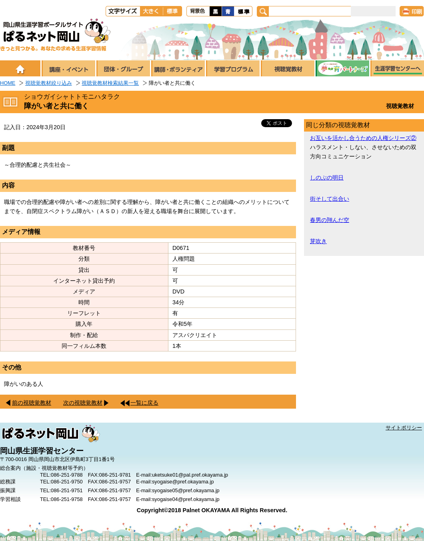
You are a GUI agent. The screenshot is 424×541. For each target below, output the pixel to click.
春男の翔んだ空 (329, 220)
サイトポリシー (404, 428)
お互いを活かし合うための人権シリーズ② (363, 138)
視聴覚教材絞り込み (48, 83)
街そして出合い (329, 199)
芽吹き (318, 241)
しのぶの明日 (327, 177)
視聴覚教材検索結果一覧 (110, 83)
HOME (7, 83)
